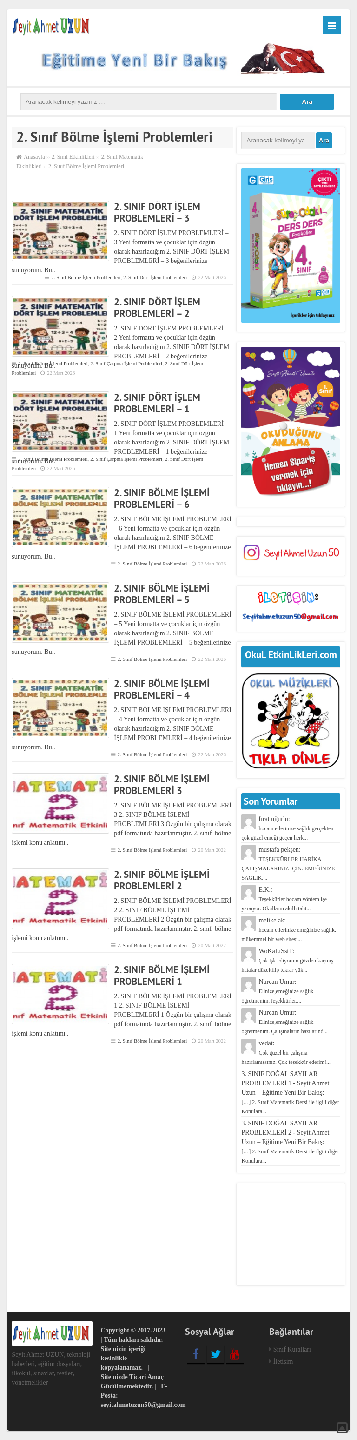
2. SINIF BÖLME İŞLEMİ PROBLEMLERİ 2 (162, 880)
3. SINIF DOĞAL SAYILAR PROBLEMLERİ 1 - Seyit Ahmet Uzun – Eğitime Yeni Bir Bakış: (290, 1092)
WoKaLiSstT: (287, 960)
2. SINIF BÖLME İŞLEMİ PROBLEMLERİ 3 (162, 785)
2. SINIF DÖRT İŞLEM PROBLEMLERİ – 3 (157, 212)
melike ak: (288, 929)
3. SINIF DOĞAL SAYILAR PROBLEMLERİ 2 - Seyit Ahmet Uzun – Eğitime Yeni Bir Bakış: (290, 1142)
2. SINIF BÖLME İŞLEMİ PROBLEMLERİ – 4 (162, 689)
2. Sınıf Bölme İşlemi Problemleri (85, 277)
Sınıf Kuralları (292, 1349)
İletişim (283, 1361)
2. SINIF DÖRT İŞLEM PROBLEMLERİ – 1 (157, 403)
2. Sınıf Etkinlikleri (73, 157)
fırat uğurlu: (287, 828)
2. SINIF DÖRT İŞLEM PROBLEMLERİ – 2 (157, 308)
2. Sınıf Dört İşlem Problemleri (155, 277)
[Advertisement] (290, 1234)
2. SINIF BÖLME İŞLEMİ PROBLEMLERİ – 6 (162, 498)
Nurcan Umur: (277, 991)
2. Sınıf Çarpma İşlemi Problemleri (126, 363)
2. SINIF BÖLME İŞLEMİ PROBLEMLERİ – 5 (162, 594)
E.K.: (284, 899)
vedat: (286, 1052)
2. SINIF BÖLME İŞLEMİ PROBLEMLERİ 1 (162, 975)
